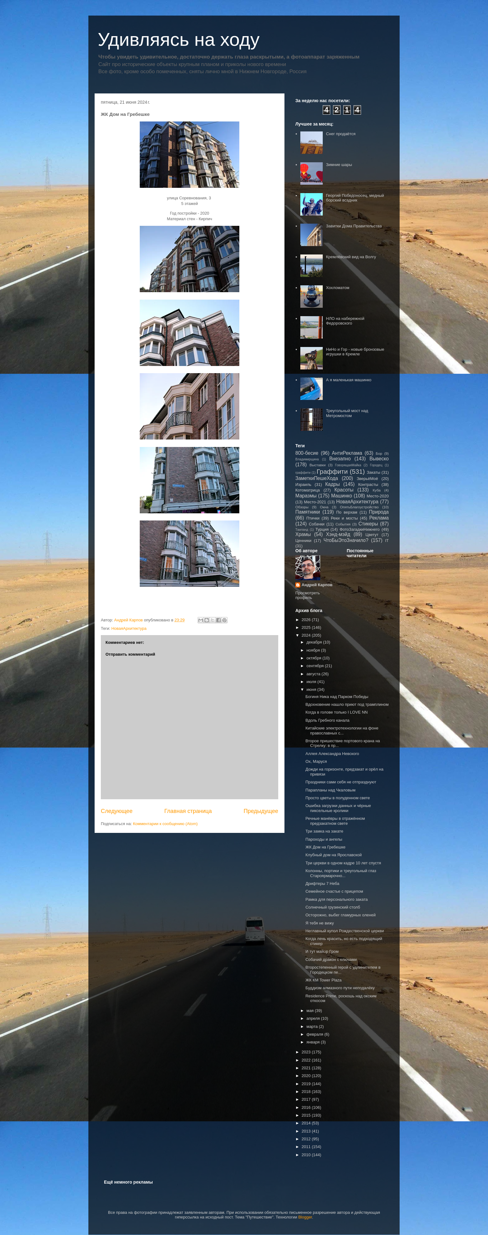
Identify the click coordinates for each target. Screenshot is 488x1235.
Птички (312, 518)
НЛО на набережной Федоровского (345, 321)
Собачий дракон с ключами (331, 959)
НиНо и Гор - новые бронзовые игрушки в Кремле (355, 352)
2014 (307, 1123)
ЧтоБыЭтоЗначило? (345, 540)
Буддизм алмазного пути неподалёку (340, 988)
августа (314, 674)
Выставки (318, 465)
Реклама (379, 517)
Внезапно (340, 458)
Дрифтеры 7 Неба (322, 883)
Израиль (303, 484)
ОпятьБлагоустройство (359, 507)
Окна (324, 507)
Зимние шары (339, 164)
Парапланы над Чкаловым (330, 790)
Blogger (305, 1217)
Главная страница (188, 811)
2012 (307, 1139)
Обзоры (301, 507)
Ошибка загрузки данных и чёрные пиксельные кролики (338, 808)
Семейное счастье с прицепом (334, 891)
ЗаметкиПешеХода (316, 478)
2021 (307, 1068)
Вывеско (379, 458)
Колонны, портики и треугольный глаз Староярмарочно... (340, 873)
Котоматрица (307, 490)
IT (387, 540)
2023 (307, 1052)
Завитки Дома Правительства (354, 226)
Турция (322, 529)
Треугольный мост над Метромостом (347, 413)
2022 (307, 1060)
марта (313, 1026)
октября (314, 658)
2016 (307, 1107)
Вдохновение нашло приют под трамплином (346, 704)
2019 (307, 1083)
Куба (377, 490)
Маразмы (306, 495)
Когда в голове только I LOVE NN (336, 712)
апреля (314, 1018)
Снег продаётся (340, 133)
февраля (316, 1034)
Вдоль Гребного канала (327, 720)
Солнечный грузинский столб (332, 907)
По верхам (346, 512)
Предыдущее (261, 811)
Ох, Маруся (316, 761)
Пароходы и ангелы (323, 839)
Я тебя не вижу (319, 923)
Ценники (303, 540)
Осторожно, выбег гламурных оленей (340, 915)
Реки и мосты (344, 518)
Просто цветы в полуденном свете (337, 798)
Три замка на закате (324, 831)
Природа (379, 512)
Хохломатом (337, 287)
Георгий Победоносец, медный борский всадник (355, 198)
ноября (314, 650)
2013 (307, 1131)
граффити (303, 472)
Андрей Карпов (317, 584)
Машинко (341, 495)
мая (311, 1010)
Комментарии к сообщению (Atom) (165, 823)
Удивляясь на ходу (179, 39)
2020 (307, 1075)
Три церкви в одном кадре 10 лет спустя (343, 863)
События (343, 524)
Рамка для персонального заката (336, 899)
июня (312, 689)
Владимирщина (307, 459)
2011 (307, 1146)
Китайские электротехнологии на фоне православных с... (341, 730)
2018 (307, 1091)
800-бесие (306, 453)
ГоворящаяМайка (348, 465)
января (314, 1042)
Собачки (316, 524)
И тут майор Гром (321, 951)
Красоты (344, 489)
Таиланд (301, 529)
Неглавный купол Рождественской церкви (344, 931)
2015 (307, 1115)
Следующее (117, 811)
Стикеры (368, 523)
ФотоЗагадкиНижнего (360, 529)
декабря (315, 642)
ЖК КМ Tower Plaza (323, 980)
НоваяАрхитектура (129, 628)
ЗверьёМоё (367, 478)
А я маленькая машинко (348, 380)
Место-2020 (378, 496)
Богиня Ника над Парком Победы (336, 696)
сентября (316, 665)
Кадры (332, 484)
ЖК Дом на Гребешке (325, 847)
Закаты (373, 472)
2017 (307, 1099)
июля (312, 681)
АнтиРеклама (347, 453)
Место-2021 (315, 502)
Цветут (371, 534)
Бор (379, 453)
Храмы (303, 534)
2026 (307, 619)
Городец (376, 465)
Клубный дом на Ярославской (333, 855)
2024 (307, 635)
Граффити (332, 471)
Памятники (307, 512)
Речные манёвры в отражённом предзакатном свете (335, 821)
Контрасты (368, 484)
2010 (307, 1154)
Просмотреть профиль (307, 595)
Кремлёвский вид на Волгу (351, 256)
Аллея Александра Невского (332, 753)
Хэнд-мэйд (338, 534)
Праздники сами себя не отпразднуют (340, 782)
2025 (307, 627)
